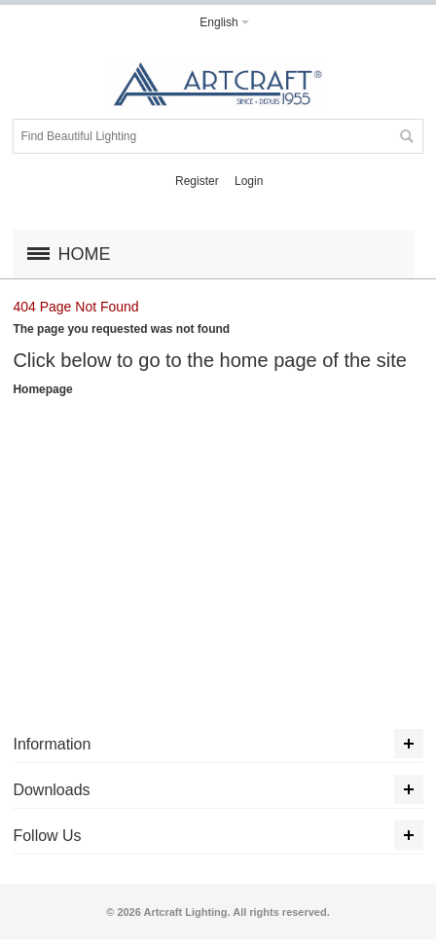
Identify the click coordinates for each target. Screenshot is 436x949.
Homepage (42, 389)
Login (249, 181)
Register (197, 181)
